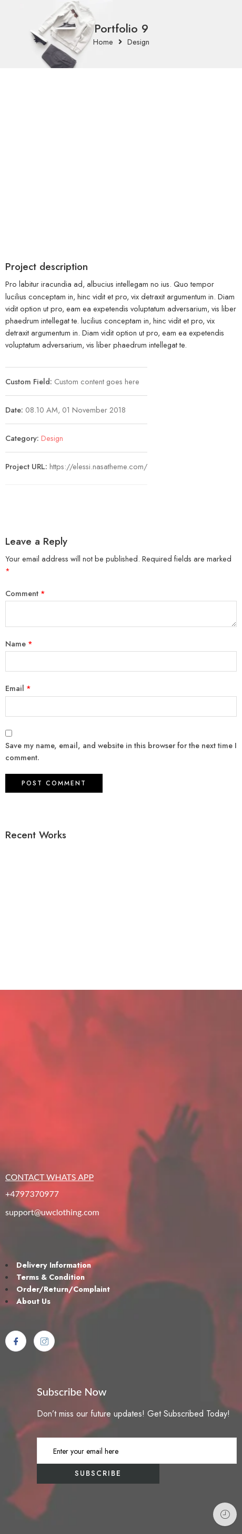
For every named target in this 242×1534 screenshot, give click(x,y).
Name (19, 643)
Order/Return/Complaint (63, 1288)
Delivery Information (53, 1264)
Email (18, 688)
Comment (25, 593)
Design (138, 42)
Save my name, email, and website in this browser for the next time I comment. (121, 751)
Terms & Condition (50, 1276)
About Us (33, 1300)
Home (103, 42)
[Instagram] (44, 1341)
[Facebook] (15, 1341)
